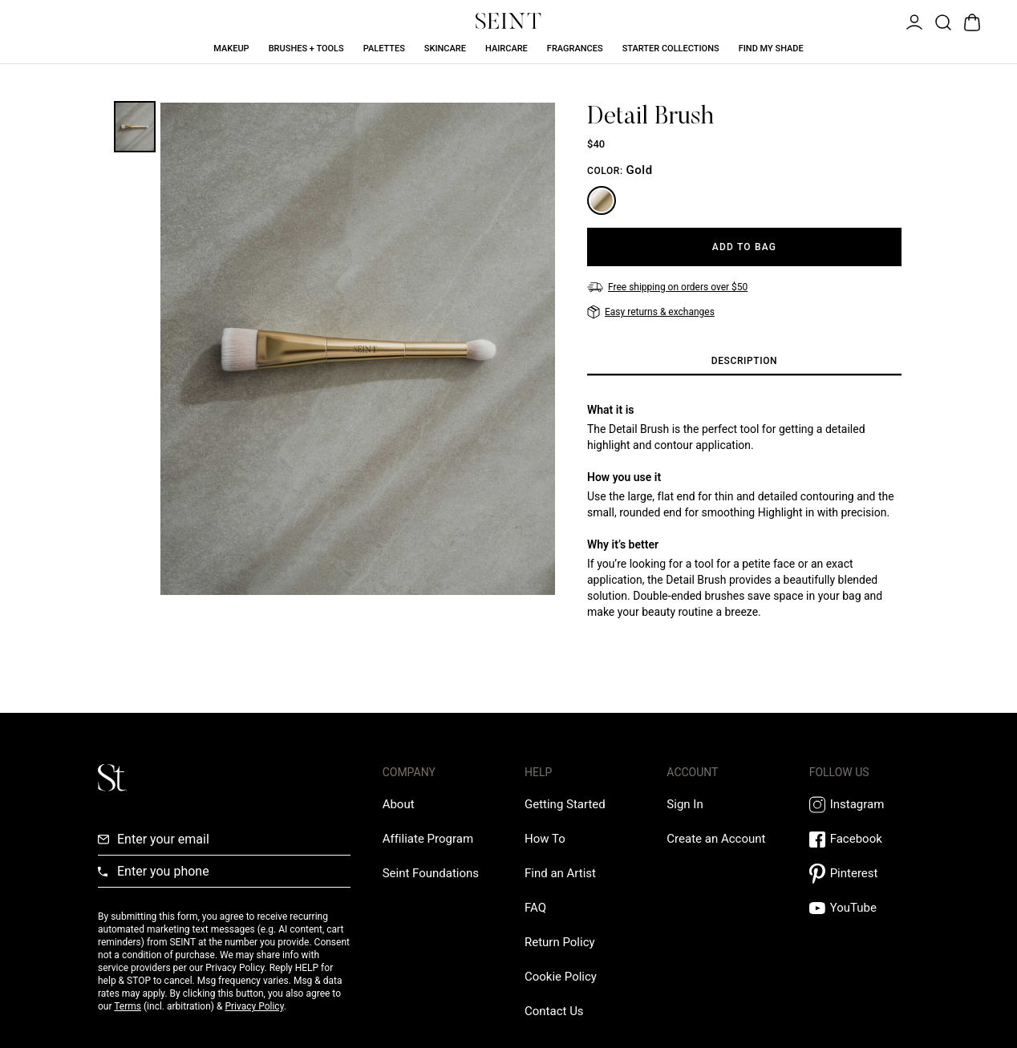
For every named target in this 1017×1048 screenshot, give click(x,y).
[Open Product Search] (942, 21)
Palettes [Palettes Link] (384, 48)
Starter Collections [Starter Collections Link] (670, 48)
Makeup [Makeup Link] (231, 48)
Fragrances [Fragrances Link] (575, 48)
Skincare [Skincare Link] (445, 48)
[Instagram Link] (864, 804)
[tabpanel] (744, 511)
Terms (127, 1006)
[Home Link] (508, 21)
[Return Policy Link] (560, 942)
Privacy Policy (254, 1006)
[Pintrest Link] (864, 873)
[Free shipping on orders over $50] (667, 287)
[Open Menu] (913, 21)
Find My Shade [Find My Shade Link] (771, 48)
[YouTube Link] (864, 908)
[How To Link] (545, 839)
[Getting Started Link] (565, 804)
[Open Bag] (970, 21)
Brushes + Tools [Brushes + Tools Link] (306, 48)
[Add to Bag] (744, 247)
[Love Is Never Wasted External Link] (431, 873)
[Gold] (601, 200)
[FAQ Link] (535, 907)
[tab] (744, 361)
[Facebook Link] (864, 839)
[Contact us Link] (554, 1011)
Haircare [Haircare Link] (506, 48)
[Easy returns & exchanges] (651, 312)
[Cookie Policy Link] (561, 976)
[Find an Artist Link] (560, 873)
